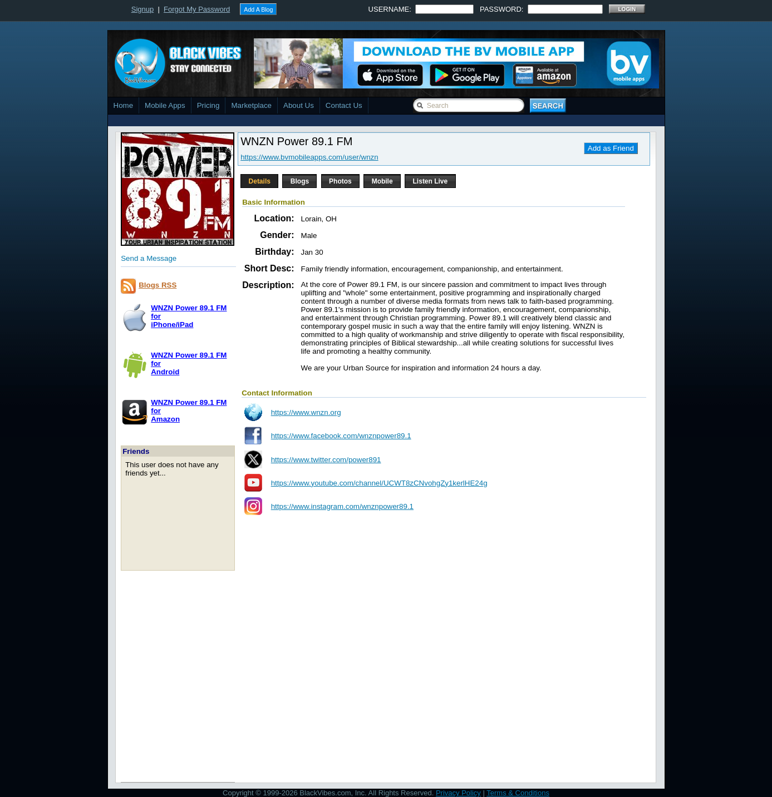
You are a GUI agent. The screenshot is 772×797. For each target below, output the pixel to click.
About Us (298, 105)
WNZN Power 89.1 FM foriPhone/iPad (189, 316)
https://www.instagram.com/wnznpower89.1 (342, 506)
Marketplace (251, 105)
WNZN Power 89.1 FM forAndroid (189, 363)
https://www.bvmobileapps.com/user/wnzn (309, 157)
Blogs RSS (157, 285)
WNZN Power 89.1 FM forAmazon (189, 410)
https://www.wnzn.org (306, 412)
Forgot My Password (197, 9)
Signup (142, 9)
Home (124, 105)
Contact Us (344, 105)
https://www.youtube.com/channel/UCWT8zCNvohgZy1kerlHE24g (379, 483)
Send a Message (148, 258)
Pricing (208, 105)
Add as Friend (611, 148)
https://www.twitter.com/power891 (326, 460)
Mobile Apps (165, 105)
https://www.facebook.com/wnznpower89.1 (341, 436)
